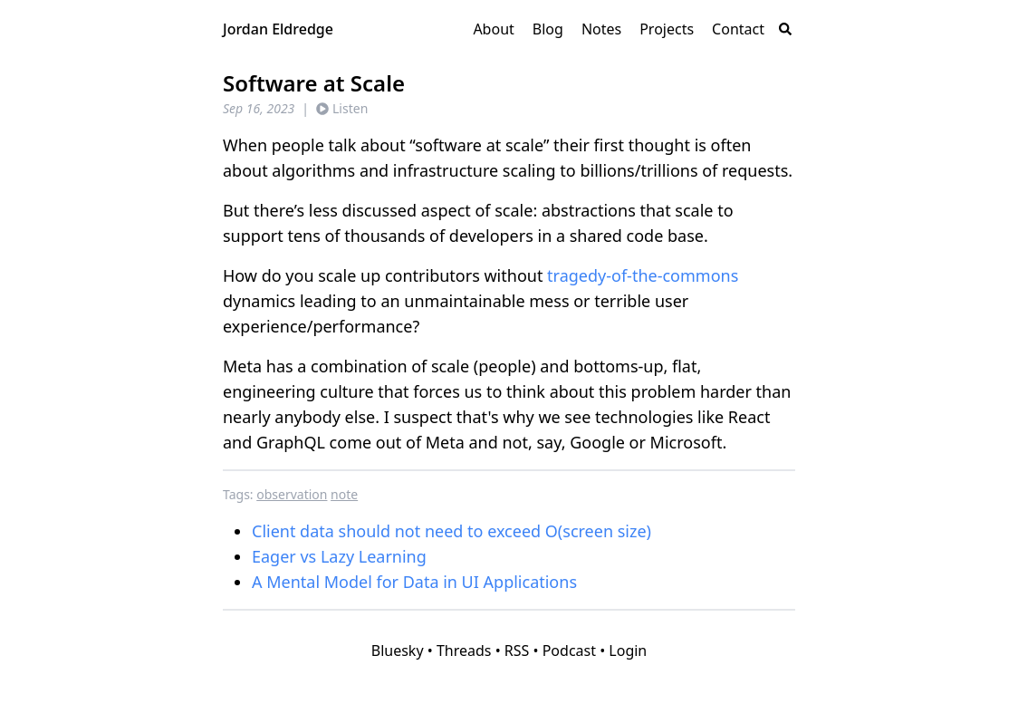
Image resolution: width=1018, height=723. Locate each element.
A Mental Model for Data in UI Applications (414, 582)
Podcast (569, 650)
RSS (517, 650)
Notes (601, 29)
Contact (738, 29)
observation (291, 494)
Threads (464, 650)
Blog (548, 29)
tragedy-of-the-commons (642, 275)
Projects (666, 29)
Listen (342, 108)
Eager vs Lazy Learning (339, 556)
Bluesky (397, 650)
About (493, 29)
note (344, 494)
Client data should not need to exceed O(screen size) (451, 531)
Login (628, 650)
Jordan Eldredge (278, 29)
